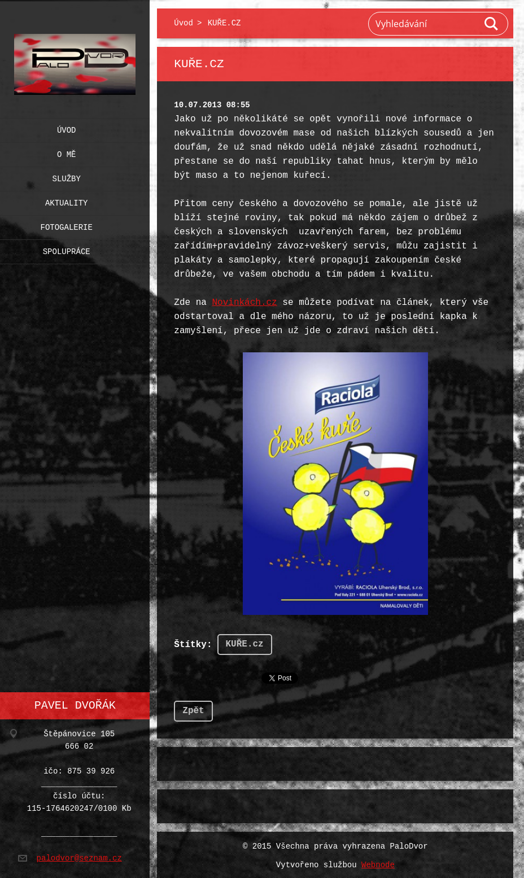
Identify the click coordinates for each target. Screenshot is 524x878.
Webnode (378, 863)
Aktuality (66, 200)
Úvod (66, 128)
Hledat (491, 23)
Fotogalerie (67, 225)
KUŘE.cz (245, 643)
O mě (66, 152)
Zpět (193, 708)
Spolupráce (66, 249)
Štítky (190, 643)
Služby (67, 176)
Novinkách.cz (244, 302)
